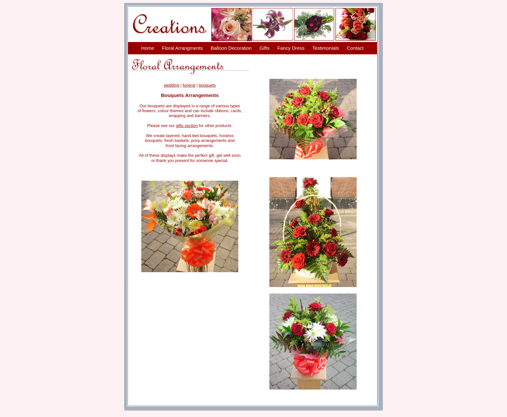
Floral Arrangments (182, 48)
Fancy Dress (291, 48)
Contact (355, 48)
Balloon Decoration (231, 48)
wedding (171, 85)
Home (147, 48)
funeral (189, 85)
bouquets (207, 85)
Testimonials (325, 48)
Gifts (265, 48)
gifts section (187, 125)
